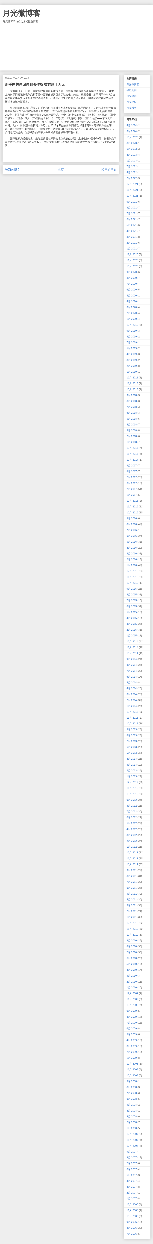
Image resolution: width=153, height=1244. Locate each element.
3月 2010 (132, 975)
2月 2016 (132, 559)
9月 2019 (132, 330)
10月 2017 (132, 459)
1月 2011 (132, 917)
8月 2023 (132, 143)
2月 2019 (132, 366)
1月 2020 (132, 319)
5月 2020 (132, 295)
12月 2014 (132, 641)
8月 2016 (132, 524)
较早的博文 (108, 169)
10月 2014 (132, 653)
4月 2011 (132, 899)
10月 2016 (132, 512)
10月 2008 (132, 1075)
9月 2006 (132, 1222)
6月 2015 (132, 606)
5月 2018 (132, 418)
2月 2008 (132, 1122)
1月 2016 (132, 565)
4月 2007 (132, 1181)
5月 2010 (132, 964)
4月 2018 (132, 424)
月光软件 (132, 96)
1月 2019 (132, 371)
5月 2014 (132, 682)
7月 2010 (132, 952)
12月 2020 (132, 254)
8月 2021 (132, 207)
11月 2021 (132, 190)
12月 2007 (132, 1134)
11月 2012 (132, 788)
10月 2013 (132, 723)
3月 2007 (132, 1186)
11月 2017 (132, 454)
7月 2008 (132, 1093)
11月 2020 (132, 260)
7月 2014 (132, 671)
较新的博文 (12, 169)
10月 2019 (132, 325)
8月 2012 (132, 805)
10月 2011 (132, 864)
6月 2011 (132, 888)
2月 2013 (132, 770)
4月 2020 (132, 301)
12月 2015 (132, 571)
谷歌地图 (132, 90)
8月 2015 (132, 594)
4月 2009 (132, 1040)
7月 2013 (132, 741)
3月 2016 (132, 553)
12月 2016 (132, 500)
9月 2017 (132, 465)
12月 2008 (132, 1063)
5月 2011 (132, 893)
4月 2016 (132, 547)
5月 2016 (132, 541)
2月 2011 (132, 911)
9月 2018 (132, 395)
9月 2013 (132, 729)
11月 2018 (132, 383)
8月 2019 (132, 336)
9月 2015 (132, 588)
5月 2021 (132, 225)
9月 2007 (132, 1151)
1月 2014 (132, 706)
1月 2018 (132, 442)
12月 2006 (132, 1204)
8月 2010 (132, 946)
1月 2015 (132, 635)
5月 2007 (132, 1175)
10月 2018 (132, 389)
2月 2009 (132, 1052)
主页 (61, 169)
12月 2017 (132, 448)
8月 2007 (132, 1157)
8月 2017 (132, 471)
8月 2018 (132, 401)
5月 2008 (132, 1104)
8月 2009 (132, 1017)
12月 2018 (132, 377)
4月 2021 (132, 231)
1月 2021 (132, 248)
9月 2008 (132, 1081)
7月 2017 (132, 477)
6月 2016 (132, 536)
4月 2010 (132, 970)
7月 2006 (132, 1233)
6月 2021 (132, 219)
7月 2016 (132, 530)
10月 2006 (132, 1216)
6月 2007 (132, 1169)
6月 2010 (132, 958)
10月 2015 (132, 583)
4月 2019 (132, 354)
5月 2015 (132, 612)
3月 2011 (132, 905)
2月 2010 (132, 981)
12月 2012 (132, 782)
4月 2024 (132, 125)
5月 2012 (132, 823)
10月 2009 (132, 1005)
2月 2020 (132, 313)
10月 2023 (132, 137)
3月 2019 (132, 360)
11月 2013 (132, 717)
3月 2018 (132, 430)
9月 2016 (132, 518)
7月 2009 (132, 1022)
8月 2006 (132, 1227)
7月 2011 (132, 882)
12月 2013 (132, 712)
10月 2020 (132, 266)
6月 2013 (132, 747)
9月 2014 (132, 659)
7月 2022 (132, 166)
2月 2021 (132, 242)
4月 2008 (132, 1110)
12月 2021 (132, 184)
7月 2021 (132, 213)
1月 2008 (132, 1128)
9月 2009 (132, 1011)
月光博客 (132, 107)
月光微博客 (21, 13)
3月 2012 (132, 835)
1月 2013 (132, 776)
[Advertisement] (76, 47)
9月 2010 (132, 940)
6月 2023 (132, 149)
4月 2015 (132, 618)
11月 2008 (132, 1069)
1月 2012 (132, 846)
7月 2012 (132, 811)
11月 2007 (132, 1140)
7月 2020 (132, 283)
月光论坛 (132, 102)
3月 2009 (132, 1046)
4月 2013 (132, 758)
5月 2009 (132, 1034)
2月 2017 (132, 489)
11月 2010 (132, 929)
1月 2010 (132, 987)
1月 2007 (132, 1198)
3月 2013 (132, 764)
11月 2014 (132, 647)
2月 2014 (132, 700)
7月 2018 (132, 407)
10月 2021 (132, 195)
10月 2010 (132, 934)
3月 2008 (132, 1116)
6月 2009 (132, 1028)
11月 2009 (132, 999)
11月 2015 (132, 577)
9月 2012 (132, 800)
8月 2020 (132, 278)
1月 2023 (132, 160)
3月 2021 (132, 237)
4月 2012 (132, 829)
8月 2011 (132, 876)
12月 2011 (132, 852)
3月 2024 (132, 131)
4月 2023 (132, 154)
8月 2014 (132, 665)
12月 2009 (132, 993)
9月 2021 (132, 201)
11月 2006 (132, 1210)
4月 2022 (132, 172)
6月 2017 (132, 483)
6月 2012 (132, 817)
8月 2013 (132, 735)
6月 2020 (132, 289)
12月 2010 (132, 923)
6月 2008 (132, 1099)
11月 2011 (132, 858)
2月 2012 (132, 841)
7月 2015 (132, 600)
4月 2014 (132, 688)
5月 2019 (132, 348)
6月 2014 (132, 676)
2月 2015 (132, 629)
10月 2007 (132, 1145)
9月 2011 (132, 870)
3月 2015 (132, 624)
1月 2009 (132, 1058)
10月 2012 (132, 794)
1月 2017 (132, 495)
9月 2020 (132, 272)
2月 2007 (132, 1192)
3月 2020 (132, 307)
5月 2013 (132, 753)
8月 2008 (132, 1087)
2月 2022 (132, 178)
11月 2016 (132, 506)
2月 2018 (132, 436)
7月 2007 (132, 1163)
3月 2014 (132, 694)
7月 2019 (132, 342)
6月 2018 (132, 412)
